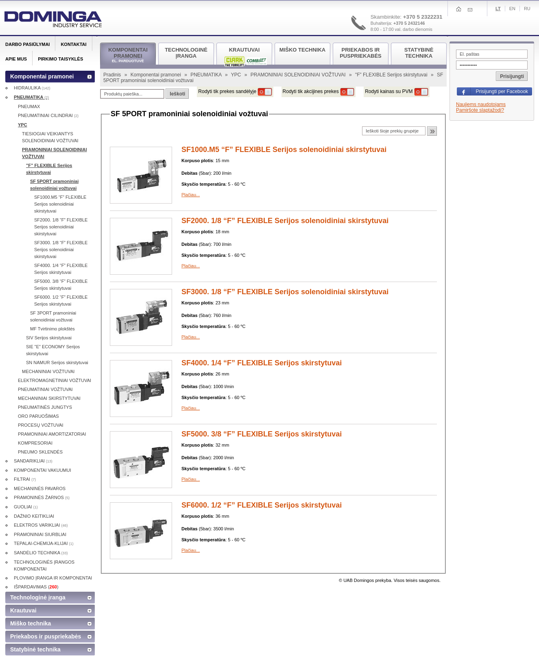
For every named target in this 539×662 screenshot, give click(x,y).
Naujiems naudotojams (481, 104)
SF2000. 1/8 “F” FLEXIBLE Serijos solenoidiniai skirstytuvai (284, 221)
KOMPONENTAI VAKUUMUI (42, 470)
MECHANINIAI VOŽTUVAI (48, 371)
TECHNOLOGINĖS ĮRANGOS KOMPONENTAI (44, 565)
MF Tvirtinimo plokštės (52, 328)
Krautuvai (23, 610)
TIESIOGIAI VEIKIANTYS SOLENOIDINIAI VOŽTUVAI (50, 137)
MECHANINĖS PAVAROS (39, 488)
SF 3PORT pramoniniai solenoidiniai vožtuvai (53, 316)
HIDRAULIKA (32, 87)
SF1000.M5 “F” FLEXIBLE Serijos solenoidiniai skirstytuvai (283, 149)
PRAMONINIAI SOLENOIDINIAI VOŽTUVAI (299, 75)
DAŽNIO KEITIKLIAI (34, 516)
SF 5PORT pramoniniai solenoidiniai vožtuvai (54, 185)
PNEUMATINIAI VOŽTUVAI (45, 389)
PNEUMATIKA (206, 75)
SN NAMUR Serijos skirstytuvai (57, 362)
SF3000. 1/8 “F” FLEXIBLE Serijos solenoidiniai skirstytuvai (284, 292)
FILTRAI (25, 479)
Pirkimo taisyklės (60, 58)
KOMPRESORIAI (35, 443)
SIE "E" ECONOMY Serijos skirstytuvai (53, 350)
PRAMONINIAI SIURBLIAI (40, 534)
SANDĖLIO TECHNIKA (41, 552)
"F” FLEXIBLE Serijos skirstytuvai (392, 75)
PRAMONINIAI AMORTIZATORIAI (52, 434)
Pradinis (112, 75)
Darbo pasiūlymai (27, 44)
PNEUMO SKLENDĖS (40, 451)
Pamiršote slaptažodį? (480, 110)
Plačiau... (190, 194)
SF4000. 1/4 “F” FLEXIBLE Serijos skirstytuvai (261, 363)
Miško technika (30, 623)
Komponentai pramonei (156, 75)
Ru (527, 8)
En (512, 8)
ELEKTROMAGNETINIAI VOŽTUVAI (54, 380)
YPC (236, 75)
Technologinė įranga (37, 597)
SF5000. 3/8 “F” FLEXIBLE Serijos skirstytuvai (261, 434)
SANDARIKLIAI (33, 460)
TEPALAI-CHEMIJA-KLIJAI (44, 543)
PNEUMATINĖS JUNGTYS (45, 407)
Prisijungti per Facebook (502, 91)
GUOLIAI (26, 506)
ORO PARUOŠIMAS (38, 416)
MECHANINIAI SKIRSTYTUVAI (49, 398)
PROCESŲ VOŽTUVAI (40, 425)
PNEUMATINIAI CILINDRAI (48, 115)
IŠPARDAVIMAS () (36, 586)
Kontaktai (73, 44)
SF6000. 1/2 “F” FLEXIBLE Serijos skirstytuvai (261, 505)
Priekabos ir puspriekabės (45, 636)
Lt (498, 8)
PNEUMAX (29, 106)
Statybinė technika (35, 649)
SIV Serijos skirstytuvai (49, 337)
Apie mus (16, 58)
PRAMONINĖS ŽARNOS (42, 497)
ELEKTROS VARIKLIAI (41, 525)
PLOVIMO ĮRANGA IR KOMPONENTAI (53, 577)
